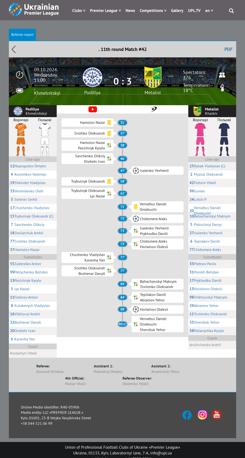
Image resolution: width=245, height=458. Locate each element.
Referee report (22, 34)
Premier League (103, 10)
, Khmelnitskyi (47, 90)
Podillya (92, 92)
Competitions (151, 10)
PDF (228, 49)
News (130, 10)
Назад (13, 49)
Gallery (177, 10)
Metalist (153, 92)
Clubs (77, 10)
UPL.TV (194, 10)
